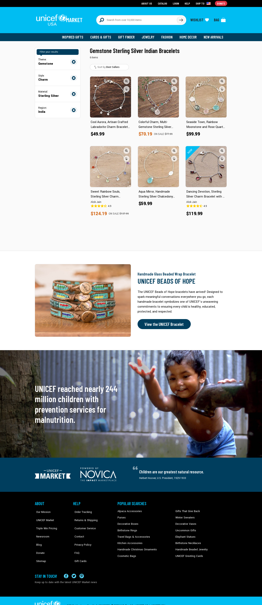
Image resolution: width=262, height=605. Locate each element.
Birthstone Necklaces (187, 540)
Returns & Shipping (84, 515)
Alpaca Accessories (128, 509)
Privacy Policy (81, 534)
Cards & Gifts (103, 35)
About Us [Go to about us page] (147, 3)
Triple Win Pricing (44, 521)
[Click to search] (181, 19)
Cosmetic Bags (126, 552)
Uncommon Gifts (185, 527)
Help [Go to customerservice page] (187, 3)
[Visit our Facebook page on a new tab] (66, 566)
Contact (77, 527)
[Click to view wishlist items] (199, 19)
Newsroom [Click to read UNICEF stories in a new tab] (41, 527)
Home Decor (188, 35)
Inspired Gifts (75, 35)
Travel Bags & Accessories (132, 534)
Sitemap (39, 546)
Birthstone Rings (127, 527)
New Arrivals (213, 35)
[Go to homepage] (60, 18)
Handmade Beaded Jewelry (190, 546)
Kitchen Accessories (128, 540)
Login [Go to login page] (176, 3)
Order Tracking (81, 509)
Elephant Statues (185, 534)
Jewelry (149, 35)
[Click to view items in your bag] (220, 18)
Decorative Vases (185, 521)
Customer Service (83, 521)
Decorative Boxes (127, 521)
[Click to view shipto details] (203, 3)
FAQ (75, 540)
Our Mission (42, 509)
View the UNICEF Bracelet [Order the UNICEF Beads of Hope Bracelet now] (163, 321)
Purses (121, 515)
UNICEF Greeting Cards (188, 552)
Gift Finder (128, 35)
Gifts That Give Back (186, 509)
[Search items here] (136, 19)
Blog (37, 534)
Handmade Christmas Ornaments (136, 546)
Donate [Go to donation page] (221, 3)
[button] (126, 79)
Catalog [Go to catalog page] (162, 3)
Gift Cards (79, 546)
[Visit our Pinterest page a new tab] (81, 566)
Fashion (168, 35)
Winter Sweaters (184, 515)
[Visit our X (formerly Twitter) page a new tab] (73, 566)
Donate (39, 540)
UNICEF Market (43, 515)
